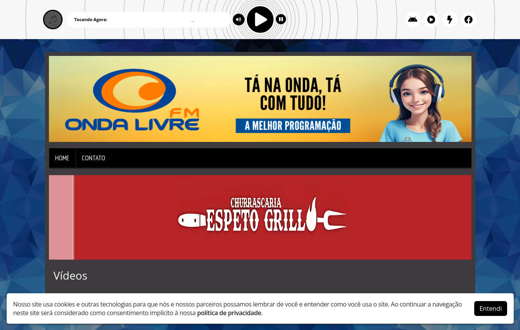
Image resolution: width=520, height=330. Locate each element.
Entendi (490, 308)
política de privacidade (229, 312)
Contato (93, 158)
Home (62, 158)
